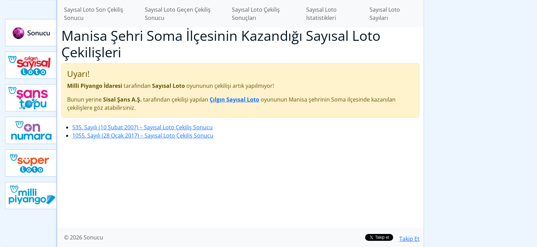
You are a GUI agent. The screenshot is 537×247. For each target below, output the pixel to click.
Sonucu (31, 32)
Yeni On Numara (31, 130)
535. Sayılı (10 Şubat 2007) (142, 127)
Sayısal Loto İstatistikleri (321, 14)
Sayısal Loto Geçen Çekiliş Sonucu (178, 14)
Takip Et (409, 239)
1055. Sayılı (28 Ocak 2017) (142, 135)
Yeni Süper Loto (31, 163)
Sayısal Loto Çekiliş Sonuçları (256, 14)
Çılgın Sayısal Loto (31, 65)
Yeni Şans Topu (31, 97)
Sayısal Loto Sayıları (385, 14)
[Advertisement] (480, 108)
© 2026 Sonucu (83, 237)
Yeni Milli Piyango (31, 195)
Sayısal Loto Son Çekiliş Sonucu (93, 14)
